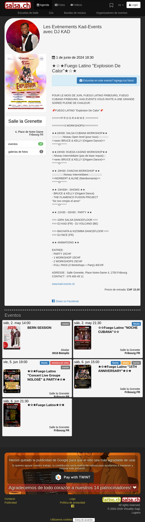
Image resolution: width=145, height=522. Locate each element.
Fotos (60, 4)
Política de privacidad (72, 502)
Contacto (10, 498)
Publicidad (11, 502)
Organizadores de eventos (111, 12)
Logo (72, 498)
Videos (76, 4)
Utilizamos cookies (61, 519)
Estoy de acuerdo (84, 520)
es (121, 4)
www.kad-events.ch (63, 283)
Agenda (43, 4)
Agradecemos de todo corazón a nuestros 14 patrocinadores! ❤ (72, 487)
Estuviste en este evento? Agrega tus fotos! (106, 80)
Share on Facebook (65, 301)
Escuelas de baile (28, 12)
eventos (25, 144)
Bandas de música (75, 12)
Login (133, 4)
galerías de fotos (25, 151)
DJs (51, 12)
